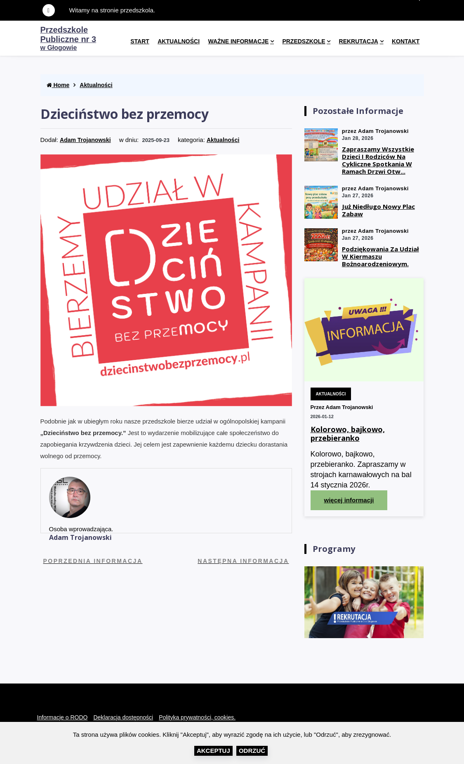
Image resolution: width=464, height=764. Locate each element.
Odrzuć (252, 750)
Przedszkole (303, 41)
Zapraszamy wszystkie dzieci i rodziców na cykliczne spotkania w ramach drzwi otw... (378, 160)
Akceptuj (213, 750)
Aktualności (179, 41)
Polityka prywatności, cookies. (197, 717)
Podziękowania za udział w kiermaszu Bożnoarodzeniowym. (380, 256)
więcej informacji (349, 500)
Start (139, 41)
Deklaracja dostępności (123, 717)
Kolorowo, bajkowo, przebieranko (348, 434)
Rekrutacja (358, 41)
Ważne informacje (238, 41)
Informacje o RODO (62, 717)
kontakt (405, 41)
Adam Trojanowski (85, 140)
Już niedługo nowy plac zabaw (378, 210)
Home (58, 85)
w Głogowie (68, 39)
